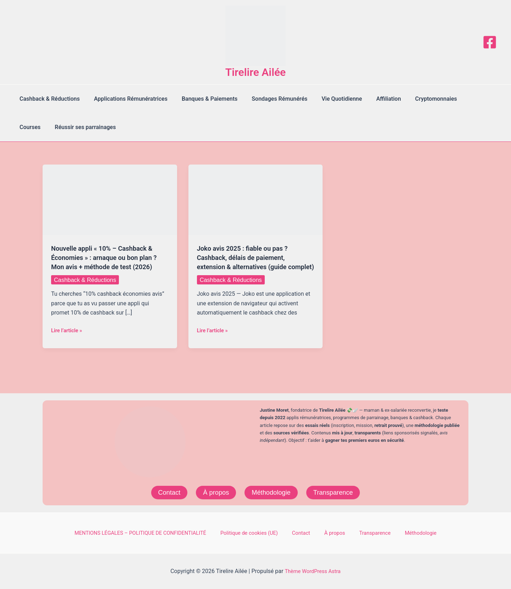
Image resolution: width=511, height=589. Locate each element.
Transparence (337, 491)
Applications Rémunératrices (126, 98)
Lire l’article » (68, 330)
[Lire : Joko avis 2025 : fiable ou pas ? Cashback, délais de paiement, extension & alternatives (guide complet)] (255, 199)
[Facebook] (490, 42)
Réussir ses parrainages (48, 127)
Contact (164, 491)
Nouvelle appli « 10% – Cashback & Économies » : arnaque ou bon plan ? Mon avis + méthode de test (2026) (109, 257)
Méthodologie (271, 491)
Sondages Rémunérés (269, 98)
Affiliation (373, 98)
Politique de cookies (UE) (263, 532)
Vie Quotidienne (329, 98)
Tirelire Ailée (255, 72)
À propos (213, 491)
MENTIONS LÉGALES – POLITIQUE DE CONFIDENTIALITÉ (154, 532)
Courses (460, 98)
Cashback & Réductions (48, 98)
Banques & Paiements (202, 98)
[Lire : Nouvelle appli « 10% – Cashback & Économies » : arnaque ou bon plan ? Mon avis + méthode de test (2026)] (110, 199)
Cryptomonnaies (418, 98)
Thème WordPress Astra (313, 571)
